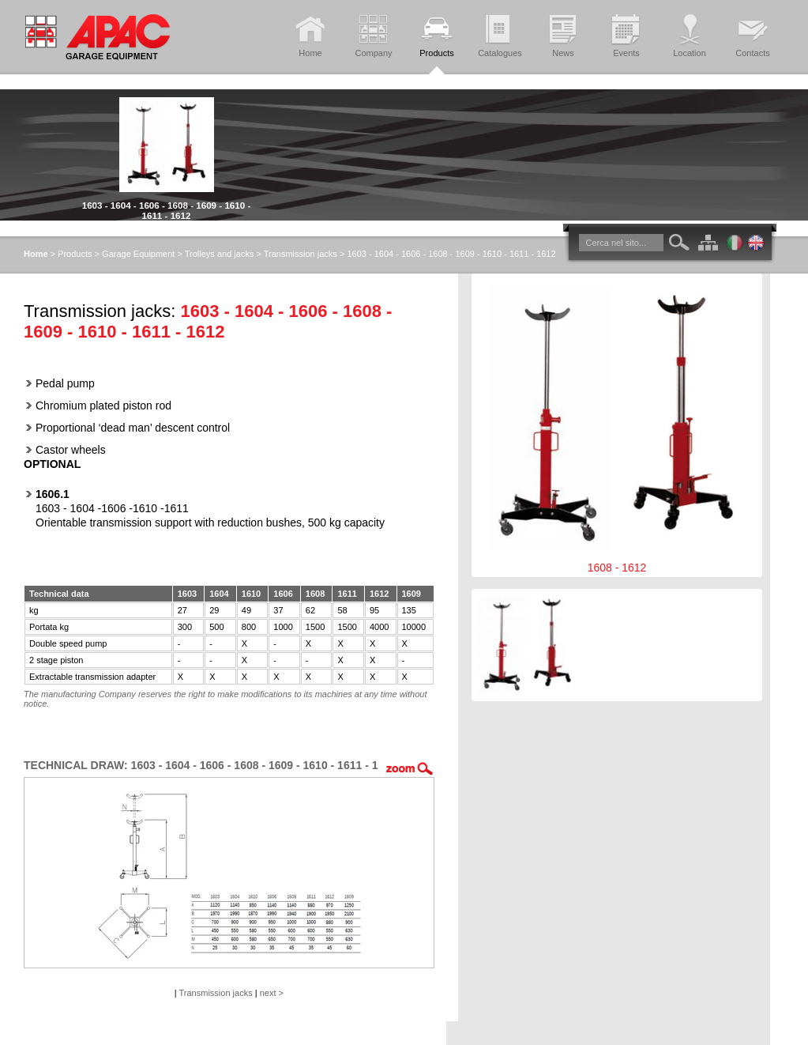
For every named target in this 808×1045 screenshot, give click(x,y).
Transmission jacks (300, 253)
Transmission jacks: (99, 311)
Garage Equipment (138, 253)
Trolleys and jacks (219, 253)
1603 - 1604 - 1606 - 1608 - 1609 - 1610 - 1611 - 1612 (166, 210)
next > (272, 993)
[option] (166, 155)
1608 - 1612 (617, 425)
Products (75, 253)
